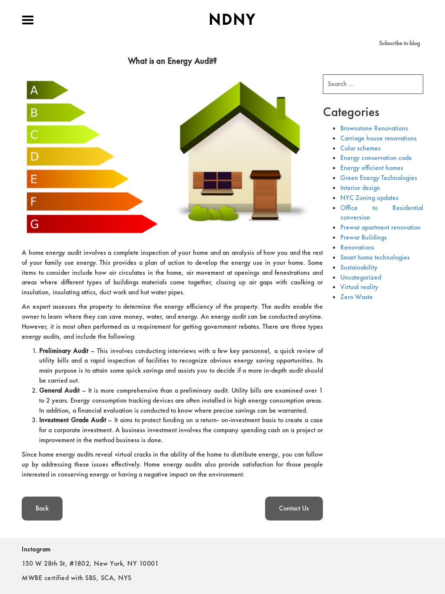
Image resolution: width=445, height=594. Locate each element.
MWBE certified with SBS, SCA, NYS (77, 577)
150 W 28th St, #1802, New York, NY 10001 (90, 563)
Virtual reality (359, 286)
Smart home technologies (375, 257)
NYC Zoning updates (369, 197)
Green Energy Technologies (378, 177)
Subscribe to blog (399, 43)
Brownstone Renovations (374, 128)
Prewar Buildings (363, 237)
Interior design (360, 187)
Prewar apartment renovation (380, 227)
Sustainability (359, 267)
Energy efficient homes (371, 167)
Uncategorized (360, 277)
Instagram (36, 549)
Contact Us (294, 508)
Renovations (357, 247)
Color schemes (360, 148)
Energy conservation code (376, 157)
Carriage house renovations (378, 138)
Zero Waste (356, 296)
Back (42, 508)
